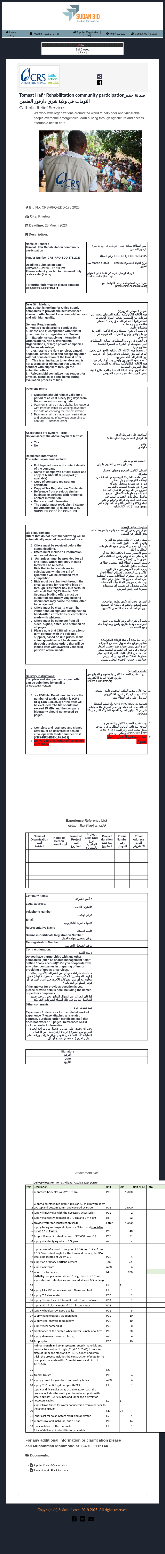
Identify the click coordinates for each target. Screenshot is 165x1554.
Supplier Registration (86, 32)
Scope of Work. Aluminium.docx (50, 1470)
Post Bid (36, 33)
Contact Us (139, 33)
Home (11, 32)
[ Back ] (82, 52)
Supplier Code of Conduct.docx (50, 1465)
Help (110, 33)
